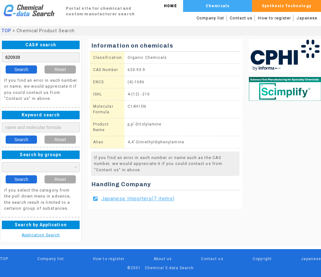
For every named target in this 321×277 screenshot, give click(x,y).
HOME (170, 6)
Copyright (262, 259)
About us (163, 259)
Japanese (307, 18)
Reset (60, 69)
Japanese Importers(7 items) (138, 199)
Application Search (41, 235)
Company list (210, 18)
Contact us (241, 18)
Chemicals (217, 6)
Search (21, 69)
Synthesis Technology (286, 6)
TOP (6, 30)
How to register (274, 18)
